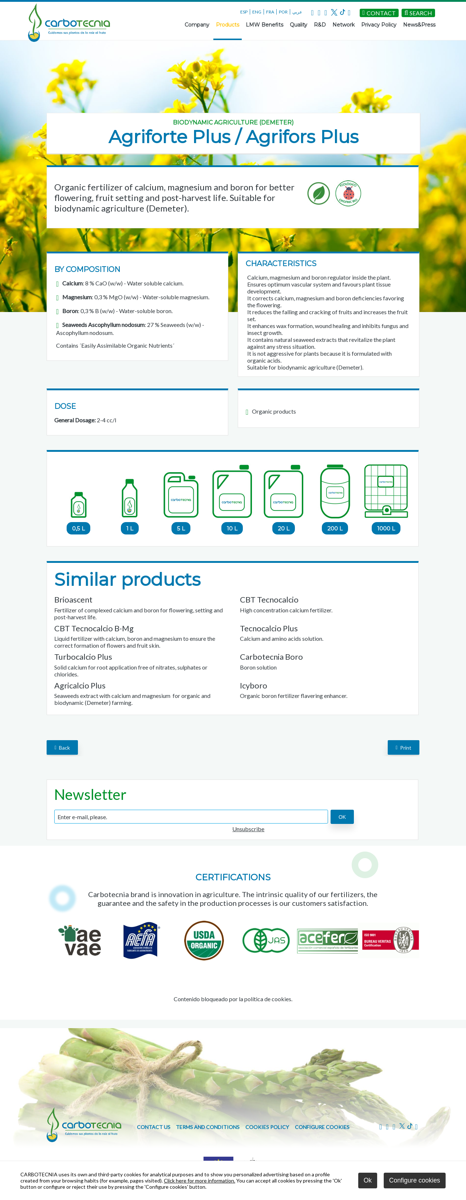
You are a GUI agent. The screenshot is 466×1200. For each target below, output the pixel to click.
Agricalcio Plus (80, 685)
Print (403, 747)
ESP (244, 12)
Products (227, 24)
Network (343, 24)
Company (197, 24)
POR (283, 12)
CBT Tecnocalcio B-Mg (94, 628)
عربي (297, 12)
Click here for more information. (199, 1180)
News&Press (419, 24)
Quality (298, 24)
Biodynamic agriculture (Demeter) (233, 122)
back (62, 747)
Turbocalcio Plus (83, 657)
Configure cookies (322, 1127)
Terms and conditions (208, 1127)
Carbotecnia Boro (271, 657)
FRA (270, 12)
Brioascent (73, 599)
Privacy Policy (378, 24)
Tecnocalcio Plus (269, 628)
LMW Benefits (264, 24)
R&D (320, 24)
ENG (256, 12)
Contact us (153, 1127)
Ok (368, 1180)
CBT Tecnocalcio (269, 599)
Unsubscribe (248, 828)
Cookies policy (267, 1127)
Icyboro (253, 685)
